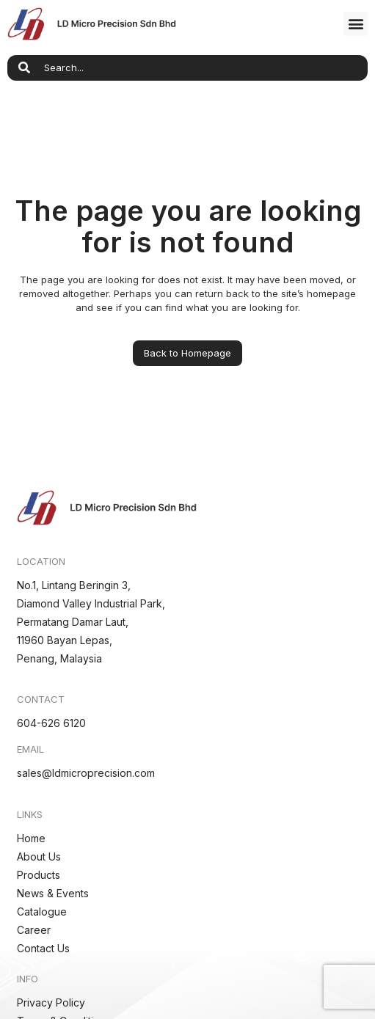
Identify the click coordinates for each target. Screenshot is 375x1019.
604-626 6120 (51, 723)
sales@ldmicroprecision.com (86, 773)
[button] (355, 24)
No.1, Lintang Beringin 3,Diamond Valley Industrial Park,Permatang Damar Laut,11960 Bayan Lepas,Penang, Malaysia (91, 622)
